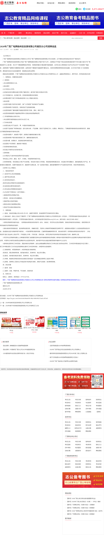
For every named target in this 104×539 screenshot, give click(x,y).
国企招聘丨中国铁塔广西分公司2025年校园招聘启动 (19, 349)
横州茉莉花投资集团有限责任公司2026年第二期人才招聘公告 (68, 353)
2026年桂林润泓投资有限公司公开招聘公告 (19, 302)
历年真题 (98, 408)
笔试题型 (78, 447)
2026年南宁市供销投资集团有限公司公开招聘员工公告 (22, 305)
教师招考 (38, 33)
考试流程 (98, 402)
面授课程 (72, 3)
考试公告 (67, 399)
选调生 (99, 411)
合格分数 (67, 408)
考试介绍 (88, 405)
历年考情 (88, 408)
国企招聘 (46, 33)
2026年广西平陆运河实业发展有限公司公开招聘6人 (65, 349)
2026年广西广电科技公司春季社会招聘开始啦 (63, 361)
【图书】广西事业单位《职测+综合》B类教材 (80, 328)
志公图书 (82, 3)
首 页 (3, 33)
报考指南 (67, 405)
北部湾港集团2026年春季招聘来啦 (60, 345)
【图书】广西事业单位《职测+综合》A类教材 (57, 328)
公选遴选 (88, 411)
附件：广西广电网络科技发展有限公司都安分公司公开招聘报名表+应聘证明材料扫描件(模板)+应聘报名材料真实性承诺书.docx (40, 280)
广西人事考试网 (7, 38)
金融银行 (73, 33)
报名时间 (78, 425)
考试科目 (67, 402)
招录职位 (98, 399)
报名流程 (78, 464)
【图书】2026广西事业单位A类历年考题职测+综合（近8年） (85, 511)
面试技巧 (88, 450)
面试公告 (88, 467)
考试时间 (78, 402)
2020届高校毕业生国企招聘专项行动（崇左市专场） (19, 353)
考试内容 (98, 464)
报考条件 (88, 399)
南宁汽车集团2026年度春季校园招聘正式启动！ (64, 357)
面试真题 (88, 447)
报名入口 (78, 405)
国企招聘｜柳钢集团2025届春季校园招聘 (15, 345)
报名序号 (98, 425)
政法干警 (55, 33)
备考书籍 (67, 411)
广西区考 (11, 33)
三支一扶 (82, 33)
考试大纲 (78, 399)
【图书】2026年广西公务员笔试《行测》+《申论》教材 (34, 328)
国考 (20, 33)
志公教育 (16, 49)
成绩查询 (98, 428)
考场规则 (98, 405)
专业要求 (88, 402)
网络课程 (78, 411)
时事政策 (99, 33)
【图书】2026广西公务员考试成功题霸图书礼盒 (11, 328)
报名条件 (67, 464)
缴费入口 (67, 428)
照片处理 (88, 425)
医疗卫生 (64, 33)
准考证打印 (78, 428)
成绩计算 (78, 408)
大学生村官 (91, 33)
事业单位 (29, 33)
